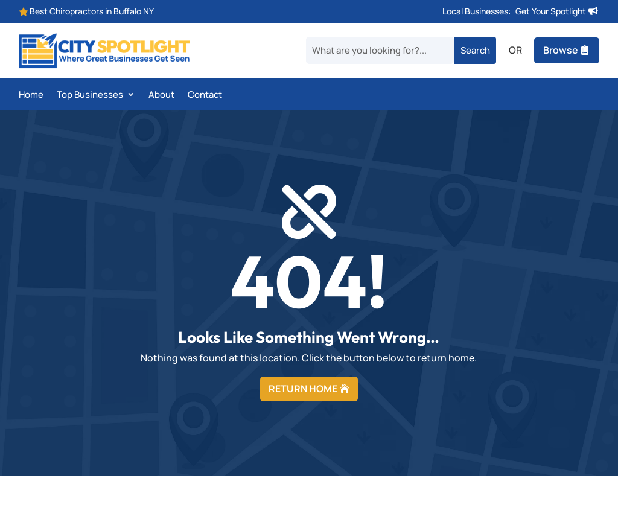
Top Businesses (90, 95)
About (161, 95)
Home (31, 95)
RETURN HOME (303, 388)
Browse (560, 50)
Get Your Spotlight (550, 11)
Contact (205, 95)
